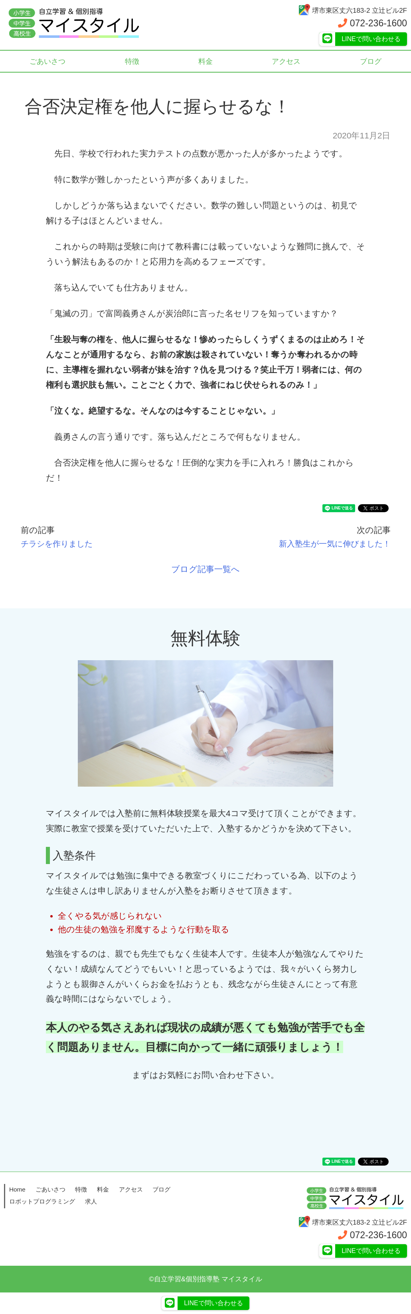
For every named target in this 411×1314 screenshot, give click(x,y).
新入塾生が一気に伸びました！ (331, 543)
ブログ (161, 1189)
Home (17, 1189)
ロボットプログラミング (42, 1201)
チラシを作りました (60, 543)
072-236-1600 (372, 23)
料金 (205, 61)
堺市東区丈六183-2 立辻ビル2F (352, 10)
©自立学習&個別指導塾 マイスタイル (205, 1279)
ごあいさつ (48, 61)
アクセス (286, 61)
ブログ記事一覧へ (205, 569)
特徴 (132, 61)
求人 (91, 1201)
